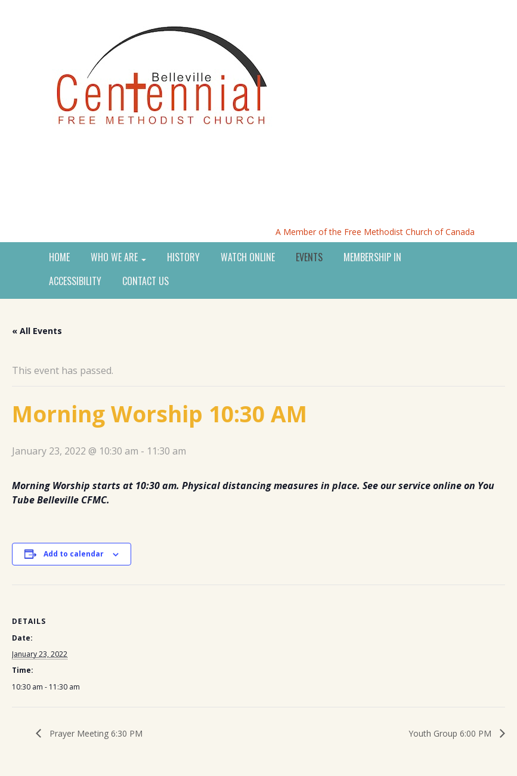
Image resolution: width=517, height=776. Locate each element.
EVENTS (309, 257)
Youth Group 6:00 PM (451, 733)
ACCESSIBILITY (75, 281)
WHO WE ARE (118, 257)
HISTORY (183, 257)
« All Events (37, 330)
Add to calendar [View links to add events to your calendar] (74, 554)
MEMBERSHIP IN (372, 257)
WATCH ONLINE (248, 257)
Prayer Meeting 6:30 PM (95, 733)
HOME (59, 257)
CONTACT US (145, 281)
